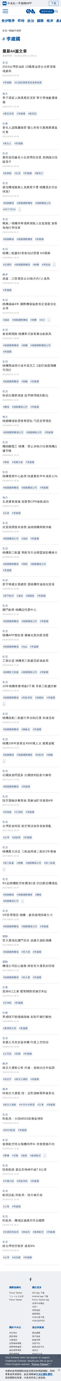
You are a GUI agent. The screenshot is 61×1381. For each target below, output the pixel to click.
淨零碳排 (21, 1304)
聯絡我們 (29, 1326)
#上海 (6, 1206)
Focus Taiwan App (20, 1300)
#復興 (24, 1155)
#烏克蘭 (16, 1257)
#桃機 (36, 264)
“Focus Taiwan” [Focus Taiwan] (40, 1364)
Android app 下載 (37, 1295)
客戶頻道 (26, 1334)
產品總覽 (14, 1334)
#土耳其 (7, 1053)
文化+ (11, 1304)
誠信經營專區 (44, 1321)
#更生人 (7, 143)
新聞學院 (33, 1304)
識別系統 (26, 1317)
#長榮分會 (17, 462)
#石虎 (17, 173)
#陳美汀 (39, 173)
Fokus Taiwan (17, 1287)
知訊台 (33, 1339)
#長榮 (17, 1053)
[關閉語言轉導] (59, 1357)
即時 (21, 21)
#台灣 (6, 837)
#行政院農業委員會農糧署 (28, 82)
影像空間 (38, 1334)
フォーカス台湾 (37, 1282)
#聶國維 (30, 595)
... (20, 209)
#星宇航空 (8, 595)
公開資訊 (38, 1317)
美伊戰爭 (8, 21)
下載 (53, 3)
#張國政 (39, 697)
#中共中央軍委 (27, 1104)
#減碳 (6, 320)
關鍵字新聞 (15, 30)
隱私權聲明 (15, 1326)
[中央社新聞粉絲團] (9, 1273)
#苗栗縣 (7, 173)
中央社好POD (23, 1308)
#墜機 (6, 1155)
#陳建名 (25, 729)
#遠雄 (24, 538)
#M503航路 (9, 1130)
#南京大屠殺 (21, 1079)
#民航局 (39, 755)
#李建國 (7, 82)
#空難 (15, 1155)
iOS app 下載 (17, 1295)
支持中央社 (47, 11)
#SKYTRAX (9, 209)
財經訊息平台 (20, 1339)
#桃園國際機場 (24, 203)
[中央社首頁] (30, 11)
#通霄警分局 (9, 1028)
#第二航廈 (49, 863)
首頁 (4, 30)
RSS (11, 1343)
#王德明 (18, 812)
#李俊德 (46, 264)
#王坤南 (7, 1003)
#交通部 (7, 264)
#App (24, 646)
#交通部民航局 (11, 1232)
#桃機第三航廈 (11, 672)
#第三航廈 (8, 863)
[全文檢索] (57, 11)
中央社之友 (45, 1339)
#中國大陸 (8, 1181)
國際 (40, 21)
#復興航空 (35, 1155)
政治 (30, 21)
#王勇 (41, 1104)
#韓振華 (16, 837)
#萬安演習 (8, 113)
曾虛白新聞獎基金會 (21, 1352)
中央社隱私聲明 (44, 1374)
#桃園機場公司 (43, 203)
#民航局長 (26, 697)
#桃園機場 (8, 203)
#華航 (6, 462)
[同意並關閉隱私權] (59, 1370)
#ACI (42, 320)
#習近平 (7, 1079)
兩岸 (50, 21)
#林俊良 (25, 1232)
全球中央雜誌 (42, 1300)
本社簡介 (14, 1317)
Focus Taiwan (17, 1282)
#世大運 (25, 952)
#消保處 (7, 812)
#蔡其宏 (32, 113)
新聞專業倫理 (26, 1321)
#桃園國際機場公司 (41, 345)
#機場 (6, 407)
